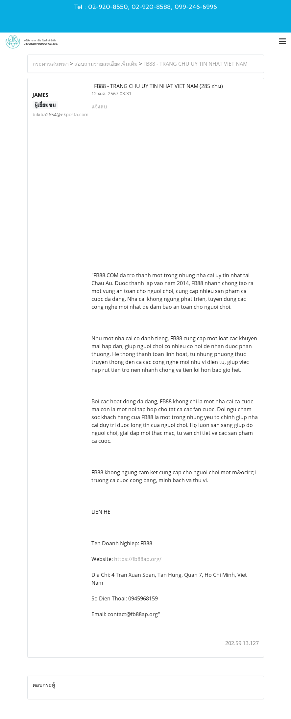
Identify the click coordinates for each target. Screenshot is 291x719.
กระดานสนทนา (51, 63)
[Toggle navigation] (282, 41)
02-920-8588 (151, 6)
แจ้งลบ (99, 106)
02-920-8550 (108, 6)
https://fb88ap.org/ (137, 559)
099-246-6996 (196, 6)
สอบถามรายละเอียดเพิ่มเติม (106, 63)
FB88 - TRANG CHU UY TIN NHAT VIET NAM (195, 63)
